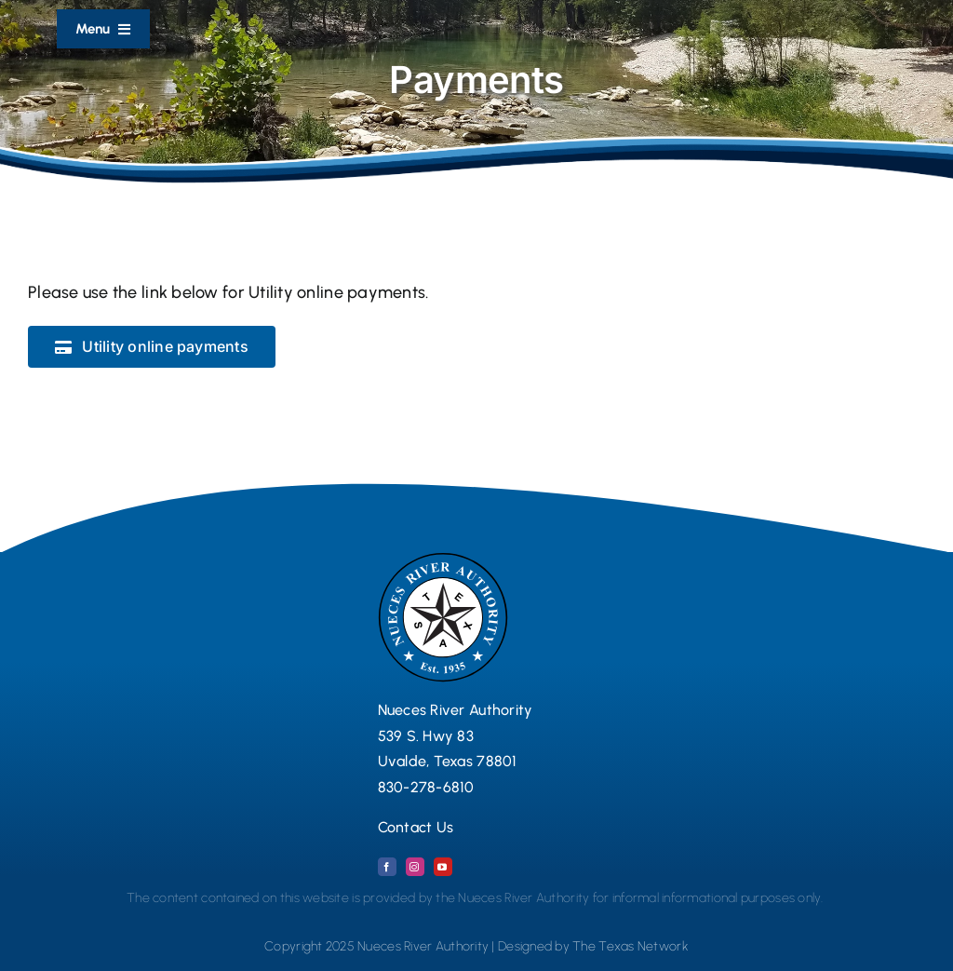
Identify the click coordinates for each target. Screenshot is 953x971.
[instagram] (415, 866)
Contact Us (416, 827)
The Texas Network (630, 946)
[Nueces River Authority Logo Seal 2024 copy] (443, 560)
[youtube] (443, 866)
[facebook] (387, 866)
